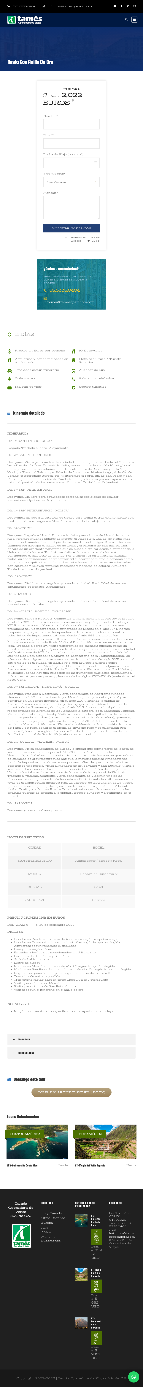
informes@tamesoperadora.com (71, 6)
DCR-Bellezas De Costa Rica (22, 1165)
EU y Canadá (51, 1213)
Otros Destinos (53, 1217)
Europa (47, 1222)
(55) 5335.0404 (24, 6)
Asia (44, 1227)
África (46, 1232)
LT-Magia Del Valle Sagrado (90, 1165)
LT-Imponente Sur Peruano (96, 1323)
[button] (133, 1377)
